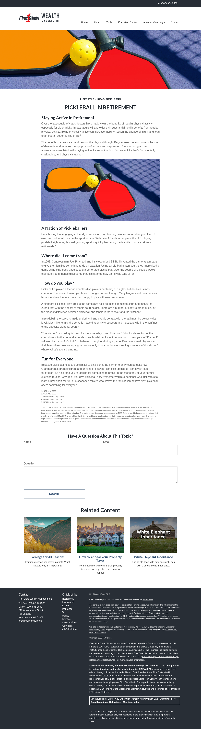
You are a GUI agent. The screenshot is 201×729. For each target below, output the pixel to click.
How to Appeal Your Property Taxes (100, 558)
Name (27, 441)
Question (29, 463)
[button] (97, 18)
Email (106, 441)
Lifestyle (66, 619)
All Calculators (69, 629)
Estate (65, 605)
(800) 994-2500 (168, 3)
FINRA (142, 669)
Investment (68, 602)
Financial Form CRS (101, 594)
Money (65, 615)
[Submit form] (54, 494)
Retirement (68, 598)
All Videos (67, 625)
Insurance (67, 609)
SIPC (148, 669)
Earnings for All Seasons (47, 557)
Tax (64, 612)
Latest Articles (69, 622)
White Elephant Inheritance (153, 557)
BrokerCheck (148, 599)
